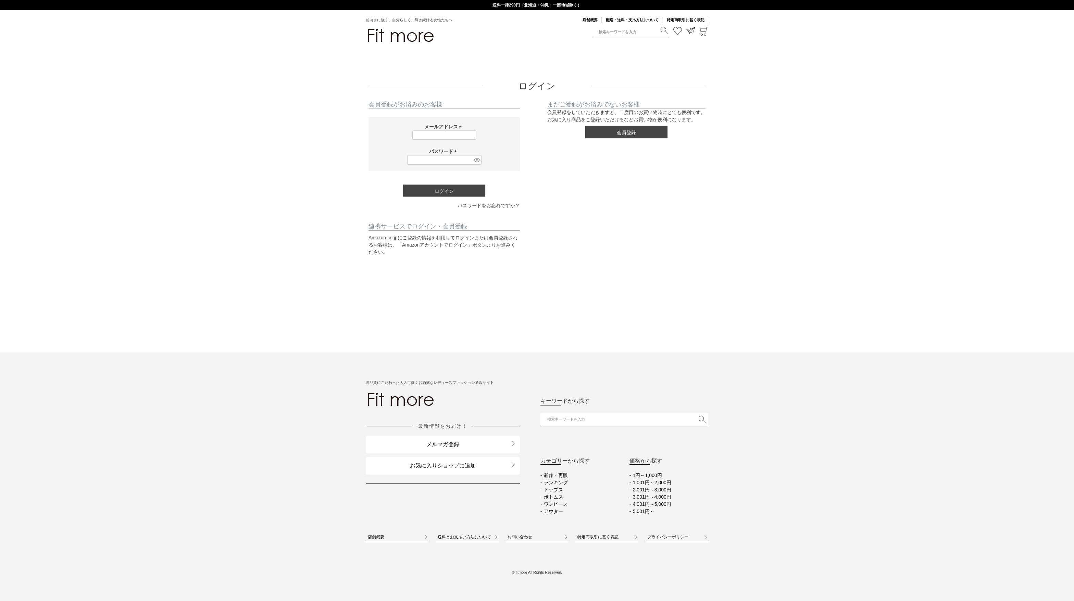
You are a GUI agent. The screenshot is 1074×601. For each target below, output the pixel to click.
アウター (553, 511)
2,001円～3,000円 (652, 489)
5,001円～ (643, 511)
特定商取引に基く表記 (685, 20)
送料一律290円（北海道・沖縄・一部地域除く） (537, 5)
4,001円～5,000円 (652, 504)
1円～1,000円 (647, 475)
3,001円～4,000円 (652, 497)
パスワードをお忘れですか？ (489, 205)
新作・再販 (556, 475)
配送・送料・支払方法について (632, 20)
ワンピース (556, 504)
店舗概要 (590, 20)
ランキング (556, 482)
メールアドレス (444, 126)
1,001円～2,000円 (652, 482)
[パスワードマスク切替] (476, 159)
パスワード (444, 151)
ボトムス (553, 497)
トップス (553, 489)
